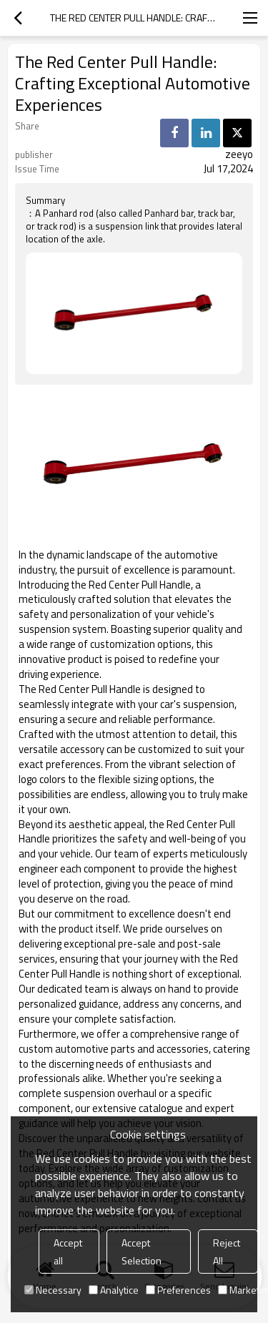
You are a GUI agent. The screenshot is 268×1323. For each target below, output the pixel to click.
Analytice (114, 1289)
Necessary (52, 1289)
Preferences (178, 1289)
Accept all (68, 1251)
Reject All (226, 1251)
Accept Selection (141, 1251)
